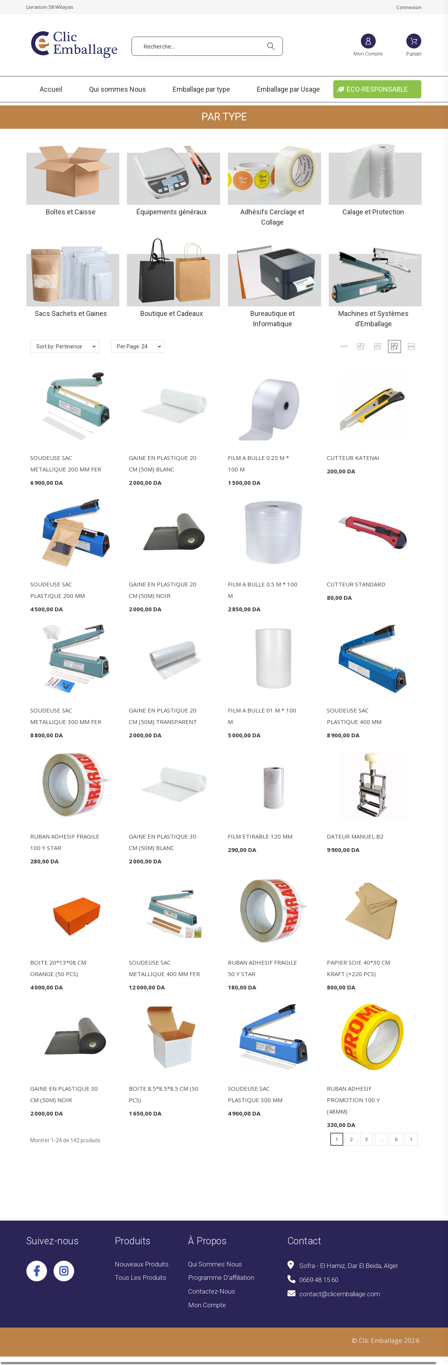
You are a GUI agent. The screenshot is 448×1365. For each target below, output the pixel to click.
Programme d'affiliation (221, 1277)
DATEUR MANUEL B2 (355, 836)
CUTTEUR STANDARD (356, 584)
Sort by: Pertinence (59, 346)
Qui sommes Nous (215, 1264)
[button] (344, 346)
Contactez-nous (211, 1291)
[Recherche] (206, 46)
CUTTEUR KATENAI (353, 458)
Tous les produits (140, 1277)
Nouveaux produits (142, 1264)
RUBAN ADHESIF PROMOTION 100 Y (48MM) (353, 1100)
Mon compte (207, 1305)
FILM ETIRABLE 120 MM (260, 836)
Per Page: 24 (132, 346)
